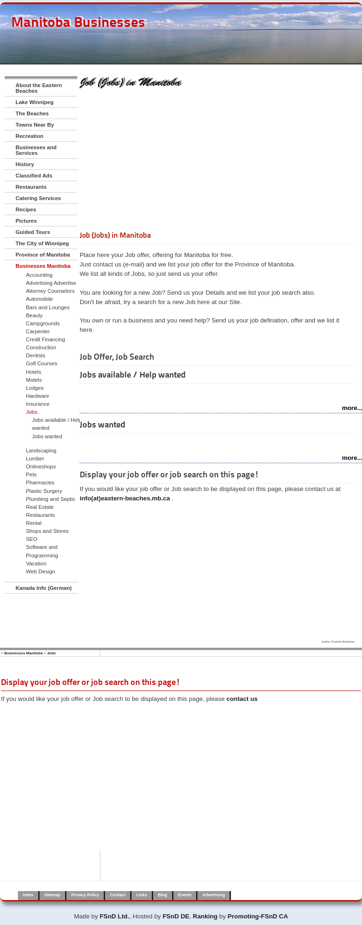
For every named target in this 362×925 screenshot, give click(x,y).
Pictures (26, 221)
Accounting (39, 275)
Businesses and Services (36, 150)
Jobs (31, 412)
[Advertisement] (217, 161)
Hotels (33, 372)
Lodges (34, 388)
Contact (117, 895)
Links (141, 895)
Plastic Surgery (44, 491)
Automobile (39, 299)
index (28, 895)
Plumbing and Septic (50, 499)
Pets (31, 474)
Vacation (36, 563)
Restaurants (31, 187)
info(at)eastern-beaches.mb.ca (125, 498)
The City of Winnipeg (42, 243)
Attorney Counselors (50, 291)
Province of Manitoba (43, 254)
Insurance (37, 404)
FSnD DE (176, 916)
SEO (31, 539)
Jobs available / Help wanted (57, 424)
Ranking (205, 916)
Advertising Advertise (51, 283)
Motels (34, 380)
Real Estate (40, 507)
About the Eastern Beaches (39, 88)
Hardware (37, 396)
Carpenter (38, 331)
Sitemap (52, 895)
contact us (241, 698)
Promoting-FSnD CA (258, 916)
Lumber (35, 458)
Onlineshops (41, 466)
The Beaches (32, 113)
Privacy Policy (85, 895)
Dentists (35, 355)
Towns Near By (35, 125)
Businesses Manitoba (43, 266)
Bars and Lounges (48, 307)
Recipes (26, 209)
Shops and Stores (47, 531)
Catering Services (38, 198)
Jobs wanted (47, 436)
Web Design (40, 571)
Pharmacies (40, 482)
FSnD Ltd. (115, 916)
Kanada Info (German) (44, 588)
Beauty (34, 315)
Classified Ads (34, 175)
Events (185, 895)
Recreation (29, 136)
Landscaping (41, 450)
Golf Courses (42, 363)
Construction (41, 347)
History (25, 164)
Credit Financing (45, 339)
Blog (162, 895)
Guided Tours (33, 232)
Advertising (213, 895)
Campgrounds (43, 323)
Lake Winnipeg (34, 102)
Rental (33, 523)
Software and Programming (42, 551)
